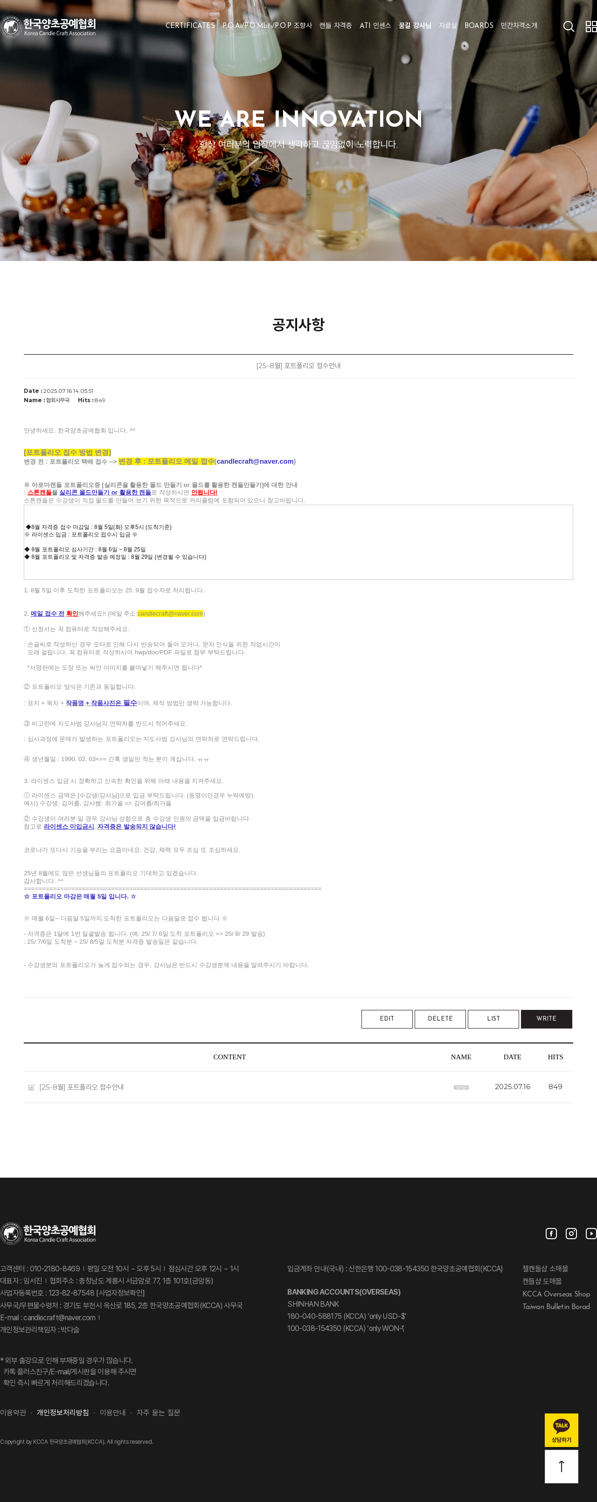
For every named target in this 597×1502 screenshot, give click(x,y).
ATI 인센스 (375, 26)
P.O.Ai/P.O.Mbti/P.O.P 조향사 (267, 26)
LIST (493, 1019)
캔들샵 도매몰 (542, 1282)
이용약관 (13, 1413)
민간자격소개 (519, 26)
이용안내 (113, 1413)
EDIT (387, 1019)
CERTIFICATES (190, 26)
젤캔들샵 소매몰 (545, 1269)
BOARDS (479, 26)
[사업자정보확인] (119, 1293)
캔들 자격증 (335, 26)
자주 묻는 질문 (158, 1413)
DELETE (440, 1019)
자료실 (448, 26)
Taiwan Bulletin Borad (556, 1306)
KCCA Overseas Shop (556, 1294)
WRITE (546, 1019)
